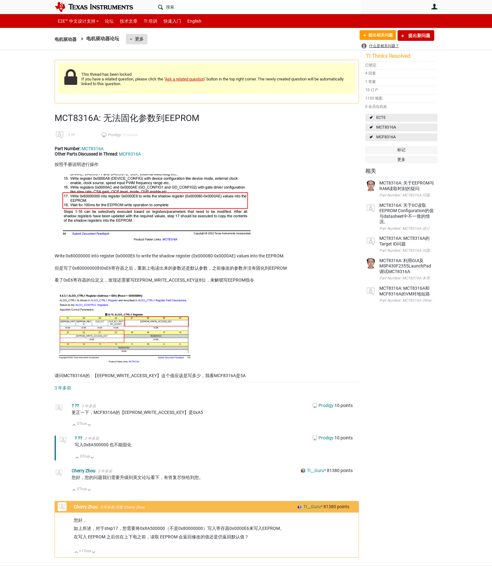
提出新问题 (418, 35)
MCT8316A (386, 127)
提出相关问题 (379, 35)
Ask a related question (184, 79)
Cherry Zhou (84, 470)
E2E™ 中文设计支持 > (76, 21)
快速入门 (166, 21)
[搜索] (257, 7)
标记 (401, 149)
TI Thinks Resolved (388, 56)
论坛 (106, 21)
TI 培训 (145, 21)
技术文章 (124, 21)
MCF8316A (386, 137)
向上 (74, 425)
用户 (434, 6)
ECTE (381, 117)
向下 (89, 425)
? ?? (71, 135)
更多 (140, 38)
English (186, 21)
